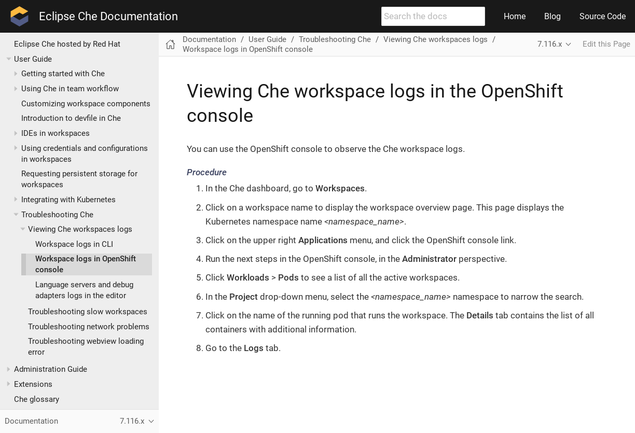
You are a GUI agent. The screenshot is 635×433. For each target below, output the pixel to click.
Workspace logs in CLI (74, 244)
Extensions (33, 384)
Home (515, 16)
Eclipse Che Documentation (108, 16)
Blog (552, 16)
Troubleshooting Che (57, 214)
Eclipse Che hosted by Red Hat (67, 44)
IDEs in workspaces (55, 133)
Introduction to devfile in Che (71, 118)
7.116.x (549, 44)
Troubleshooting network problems (88, 326)
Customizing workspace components (85, 103)
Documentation (209, 39)
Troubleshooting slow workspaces (87, 311)
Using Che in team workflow (70, 88)
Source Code (602, 16)
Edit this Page (606, 44)
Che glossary (36, 399)
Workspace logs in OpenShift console (248, 49)
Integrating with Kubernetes (68, 199)
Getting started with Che (63, 73)
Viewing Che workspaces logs (80, 229)
